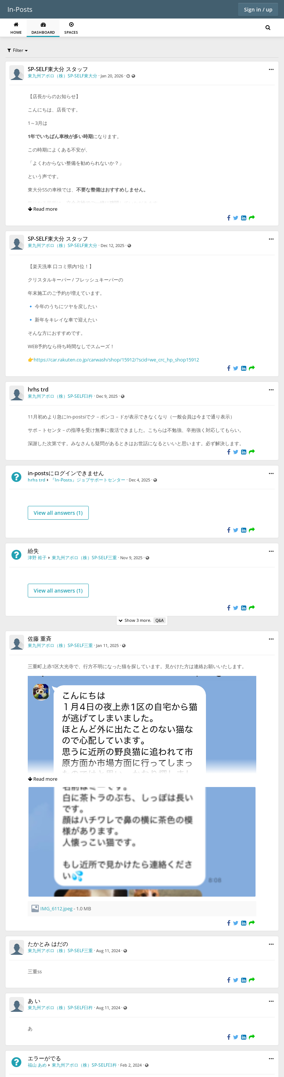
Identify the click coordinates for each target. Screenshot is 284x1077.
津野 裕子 (37, 557)
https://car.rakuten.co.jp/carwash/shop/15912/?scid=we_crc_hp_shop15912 (116, 359)
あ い (34, 1000)
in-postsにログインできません (66, 473)
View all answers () (58, 512)
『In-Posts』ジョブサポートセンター (87, 480)
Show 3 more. (141, 620)
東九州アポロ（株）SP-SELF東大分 (62, 76)
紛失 (33, 550)
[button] (271, 69)
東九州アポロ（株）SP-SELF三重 (84, 557)
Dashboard (43, 28)
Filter (15, 50)
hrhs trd (38, 389)
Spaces (71, 28)
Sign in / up (258, 9)
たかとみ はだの (48, 943)
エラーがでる (44, 1058)
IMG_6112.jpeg (56, 908)
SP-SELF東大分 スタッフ (58, 69)
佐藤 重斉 (39, 638)
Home (16, 28)
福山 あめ (37, 1065)
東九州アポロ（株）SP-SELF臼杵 (60, 396)
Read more (42, 209)
